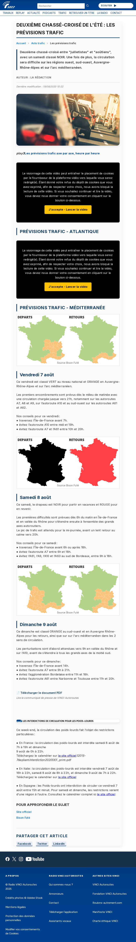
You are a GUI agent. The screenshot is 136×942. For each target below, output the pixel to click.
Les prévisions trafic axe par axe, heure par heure (62, 153)
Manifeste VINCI (102, 912)
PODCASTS (49, 13)
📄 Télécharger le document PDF (39, 692)
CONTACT (116, 13)
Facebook (24, 844)
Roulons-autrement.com (107, 902)
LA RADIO (102, 13)
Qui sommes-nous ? (61, 884)
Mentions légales (15, 907)
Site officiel (24, 812)
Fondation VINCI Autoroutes (110, 893)
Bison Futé (23, 817)
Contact (54, 902)
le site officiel (67, 755)
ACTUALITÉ (33, 13)
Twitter (42, 844)
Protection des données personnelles (20, 918)
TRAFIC (62, 13)
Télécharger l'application (63, 912)
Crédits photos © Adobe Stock (23, 897)
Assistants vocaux (60, 921)
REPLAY (20, 13)
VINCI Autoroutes (103, 884)
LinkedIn (59, 844)
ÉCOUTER (109, 5)
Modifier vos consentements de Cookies (22, 931)
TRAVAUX (8, 13)
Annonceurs (56, 893)
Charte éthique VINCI (105, 921)
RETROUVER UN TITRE (81, 13)
